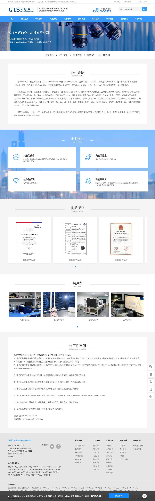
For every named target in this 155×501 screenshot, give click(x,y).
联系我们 (117, 2)
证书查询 (95, 19)
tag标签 (11, 456)
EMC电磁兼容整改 (131, 490)
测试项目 (24, 19)
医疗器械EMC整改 (115, 490)
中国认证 (96, 446)
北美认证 (96, 456)
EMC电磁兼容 (79, 446)
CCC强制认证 (13, 490)
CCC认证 (28, 469)
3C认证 (20, 469)
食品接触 (109, 469)
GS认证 (74, 488)
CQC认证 (23, 490)
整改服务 (78, 459)
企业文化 (63, 55)
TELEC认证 (56, 488)
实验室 (90, 55)
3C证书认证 (37, 469)
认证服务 (39, 19)
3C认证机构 (46, 469)
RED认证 (89, 488)
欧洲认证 (96, 452)
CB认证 (81, 488)
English (144, 2)
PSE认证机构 (54, 472)
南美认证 (96, 459)
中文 (139, 2)
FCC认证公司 (57, 467)
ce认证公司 (18, 467)
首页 (12, 19)
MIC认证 (46, 488)
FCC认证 (36, 467)
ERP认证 (116, 488)
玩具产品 (109, 459)
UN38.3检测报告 (14, 475)
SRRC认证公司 (34, 472)
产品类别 (53, 19)
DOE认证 (107, 488)
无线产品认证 (72, 490)
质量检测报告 (36, 488)
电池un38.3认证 (36, 475)
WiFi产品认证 (102, 490)
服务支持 (81, 19)
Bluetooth (61, 490)
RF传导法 (78, 452)
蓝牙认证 (44, 490)
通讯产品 (109, 452)
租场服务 (78, 462)
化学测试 (109, 466)
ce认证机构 (28, 467)
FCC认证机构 (46, 467)
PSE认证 (45, 472)
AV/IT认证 (109, 449)
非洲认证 (96, 466)
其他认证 (96, 469)
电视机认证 (83, 490)
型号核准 (92, 490)
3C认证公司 (56, 469)
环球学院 (138, 19)
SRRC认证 (12, 472)
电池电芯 (109, 462)
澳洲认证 (96, 462)
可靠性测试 (79, 456)
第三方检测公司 (23, 488)
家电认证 (109, 446)
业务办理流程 (138, 446)
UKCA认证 (134, 488)
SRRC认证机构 (22, 472)
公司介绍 (49, 55)
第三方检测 (12, 488)
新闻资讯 (124, 19)
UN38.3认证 (25, 475)
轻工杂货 (109, 473)
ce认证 (10, 467)
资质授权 (77, 55)
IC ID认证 (65, 488)
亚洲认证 (96, 449)
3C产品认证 (12, 469)
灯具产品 (109, 456)
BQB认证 (125, 488)
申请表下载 (137, 449)
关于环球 (67, 19)
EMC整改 (98, 488)
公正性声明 (104, 55)
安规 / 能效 (78, 449)
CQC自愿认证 (34, 490)
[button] (73, 266)
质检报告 (47, 475)
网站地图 (127, 2)
